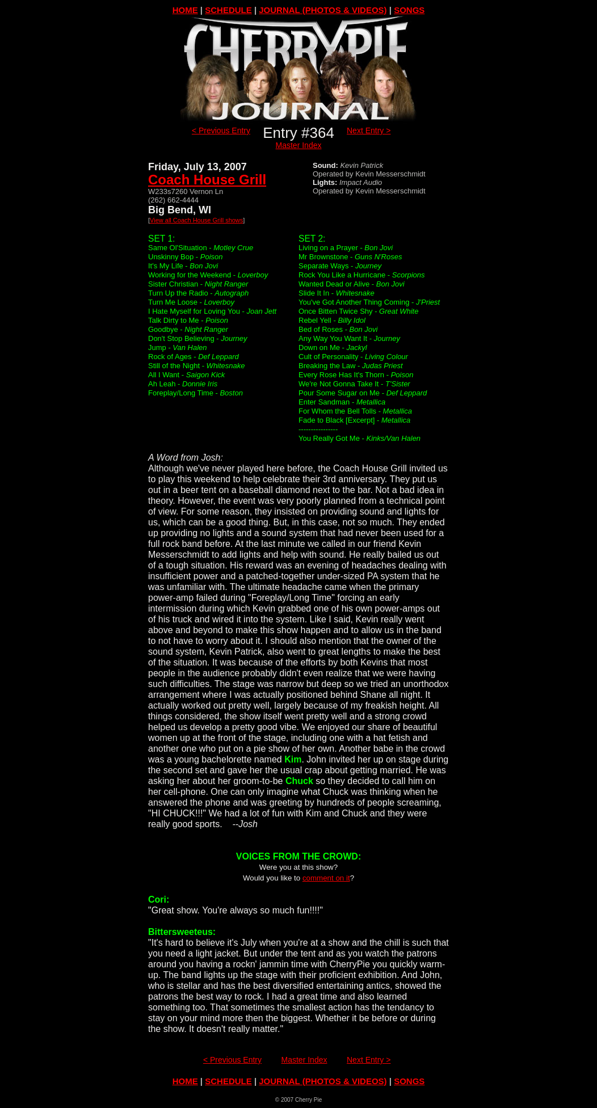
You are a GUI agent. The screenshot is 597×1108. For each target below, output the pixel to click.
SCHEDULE (228, 10)
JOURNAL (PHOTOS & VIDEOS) (322, 10)
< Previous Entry (221, 130)
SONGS (409, 10)
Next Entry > (368, 130)
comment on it (326, 878)
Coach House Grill (207, 179)
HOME (185, 10)
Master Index (299, 145)
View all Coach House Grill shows (196, 220)
